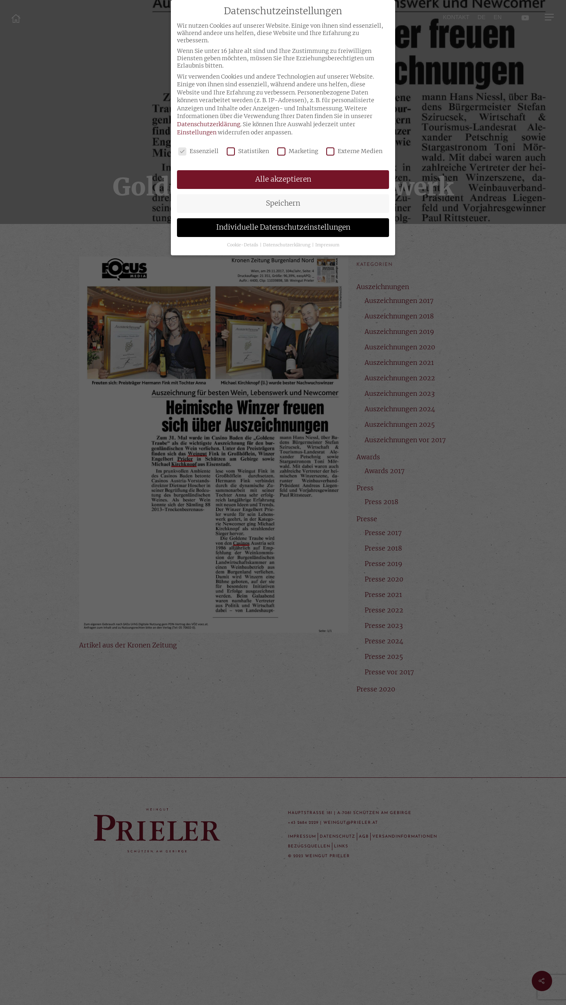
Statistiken (248, 151)
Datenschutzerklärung (208, 124)
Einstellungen (197, 132)
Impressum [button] (327, 245)
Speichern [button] (283, 203)
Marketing (297, 151)
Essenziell (198, 151)
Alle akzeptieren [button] (283, 179)
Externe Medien (354, 151)
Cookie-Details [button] (243, 245)
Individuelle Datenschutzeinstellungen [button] (283, 227)
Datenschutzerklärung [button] (287, 245)
